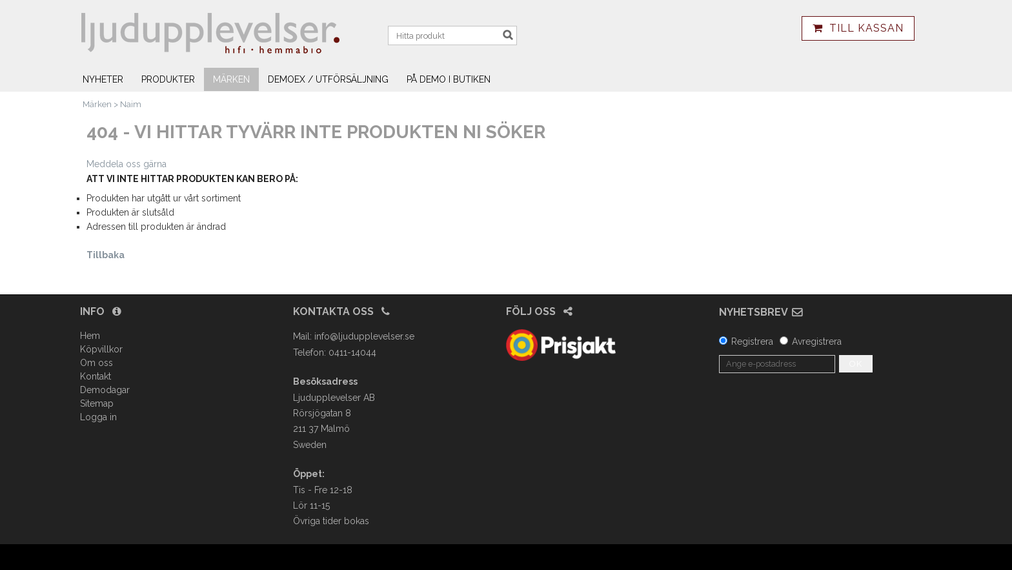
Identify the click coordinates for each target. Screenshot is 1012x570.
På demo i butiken (449, 79)
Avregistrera (817, 341)
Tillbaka (105, 255)
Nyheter (103, 79)
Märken (231, 79)
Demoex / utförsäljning (328, 79)
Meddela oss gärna (126, 164)
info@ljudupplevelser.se (364, 336)
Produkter (168, 79)
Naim (130, 104)
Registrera (752, 341)
